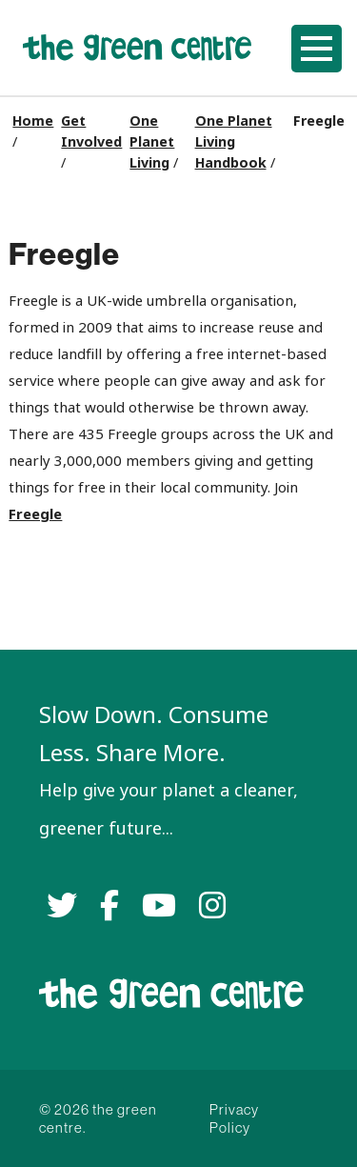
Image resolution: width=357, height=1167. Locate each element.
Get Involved (91, 131)
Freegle (35, 514)
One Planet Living (151, 142)
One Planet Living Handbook (233, 142)
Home (32, 121)
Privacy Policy (234, 1118)
